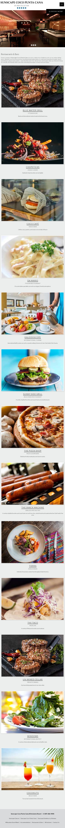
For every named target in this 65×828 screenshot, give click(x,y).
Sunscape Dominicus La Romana (47, 818)
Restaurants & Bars (37, 822)
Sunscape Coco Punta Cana (28, 818)
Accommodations (25, 822)
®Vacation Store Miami (12, 822)
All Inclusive (48, 822)
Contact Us (56, 822)
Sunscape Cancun (14, 818)
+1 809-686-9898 (48, 814)
